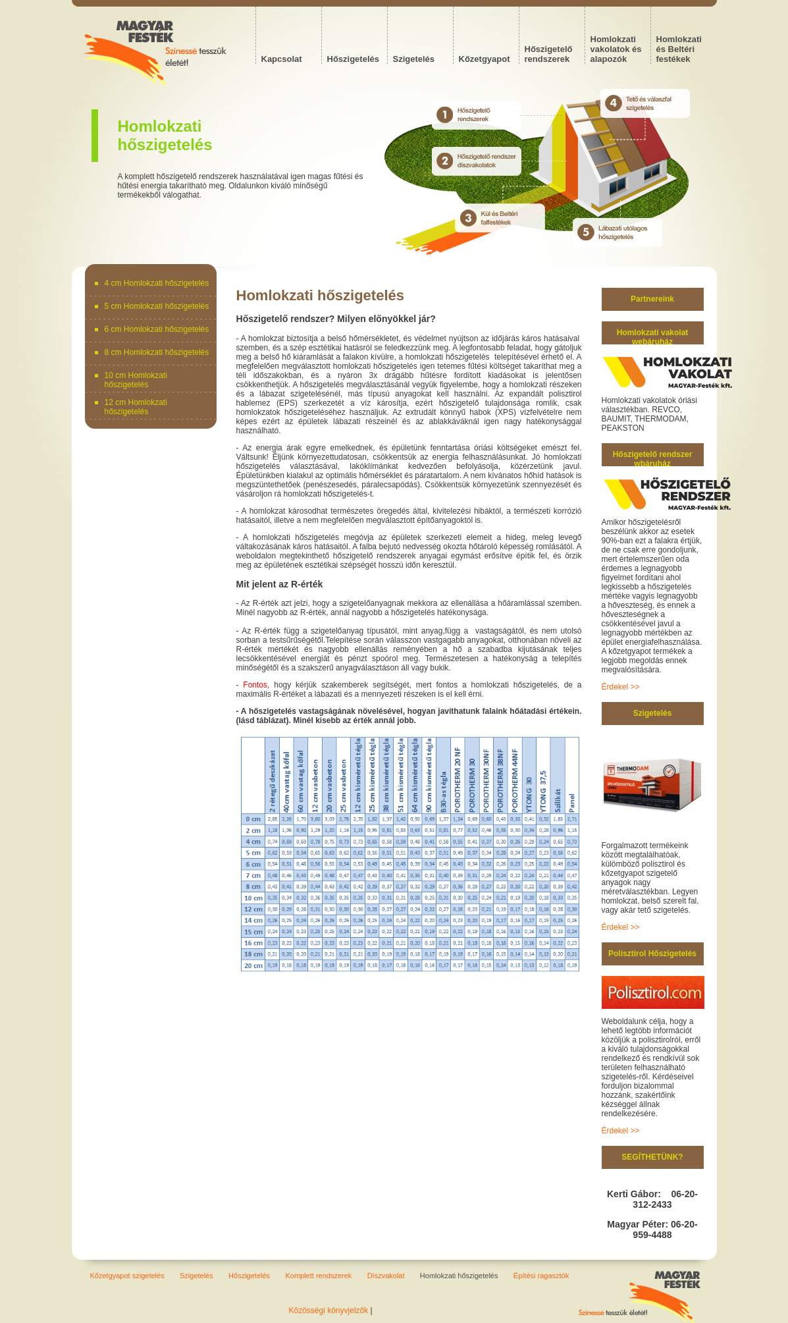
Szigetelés (652, 713)
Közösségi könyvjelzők (329, 1310)
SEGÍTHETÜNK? (652, 1157)
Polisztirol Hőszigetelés (652, 953)
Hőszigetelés (249, 1276)
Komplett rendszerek (318, 1276)
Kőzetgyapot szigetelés (127, 1276)
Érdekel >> (621, 686)
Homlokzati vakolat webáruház (653, 337)
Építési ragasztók (541, 1276)
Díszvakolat (386, 1276)
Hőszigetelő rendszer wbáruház (653, 459)
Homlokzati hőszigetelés (459, 1276)
